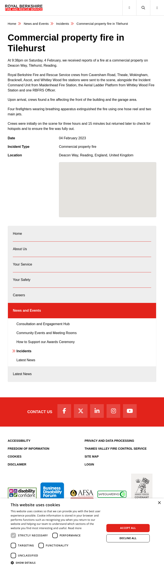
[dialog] (82, 533)
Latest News (25, 360)
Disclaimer (17, 464)
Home (12, 23)
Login (89, 464)
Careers (19, 295)
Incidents (62, 23)
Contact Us (39, 412)
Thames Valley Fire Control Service (116, 448)
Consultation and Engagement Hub (43, 324)
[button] (143, 7)
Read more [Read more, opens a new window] (75, 528)
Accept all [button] (128, 528)
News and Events (36, 23)
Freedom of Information (28, 448)
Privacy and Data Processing (109, 440)
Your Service (22, 264)
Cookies (15, 456)
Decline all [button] (128, 538)
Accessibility (19, 440)
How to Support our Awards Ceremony (45, 342)
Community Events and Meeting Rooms (46, 333)
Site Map (92, 456)
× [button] (159, 503)
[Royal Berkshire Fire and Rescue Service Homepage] (23, 8)
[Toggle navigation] (129, 7)
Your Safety (21, 280)
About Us (20, 249)
